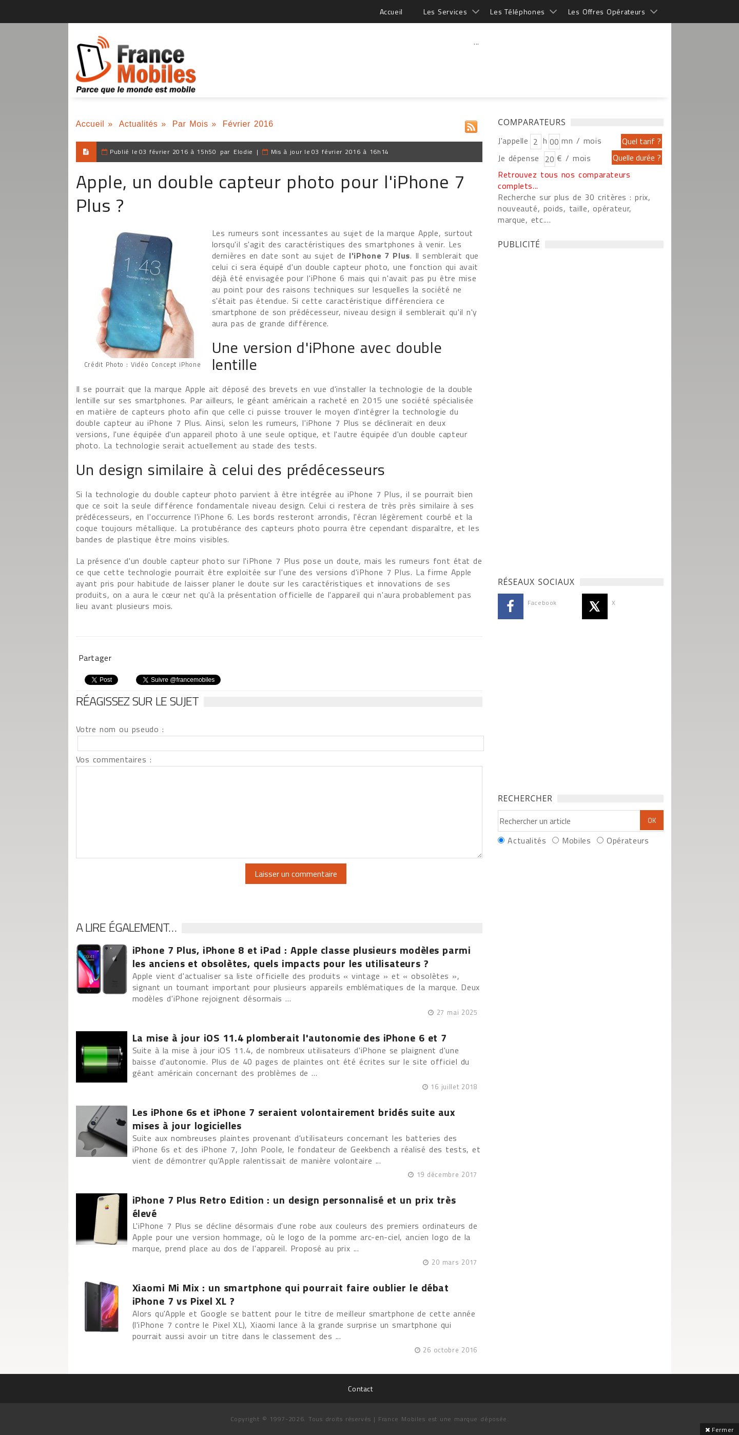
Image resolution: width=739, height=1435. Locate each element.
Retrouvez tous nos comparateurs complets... (564, 180)
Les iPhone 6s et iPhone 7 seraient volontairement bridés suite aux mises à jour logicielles (293, 1119)
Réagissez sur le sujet (137, 701)
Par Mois (190, 124)
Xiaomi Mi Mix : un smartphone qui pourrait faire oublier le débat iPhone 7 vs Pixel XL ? (290, 1294)
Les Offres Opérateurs (607, 11)
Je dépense (520, 158)
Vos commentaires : (114, 759)
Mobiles (576, 840)
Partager (95, 658)
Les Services (445, 11)
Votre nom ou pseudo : (120, 729)
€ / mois (574, 158)
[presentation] (162, 883)
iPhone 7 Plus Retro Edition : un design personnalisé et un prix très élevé (294, 1206)
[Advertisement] (477, 64)
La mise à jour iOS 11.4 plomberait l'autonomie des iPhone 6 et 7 (289, 1038)
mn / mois (581, 140)
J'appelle (513, 140)
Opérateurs (628, 840)
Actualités (138, 124)
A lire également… (126, 927)
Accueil (391, 11)
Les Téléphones (517, 11)
